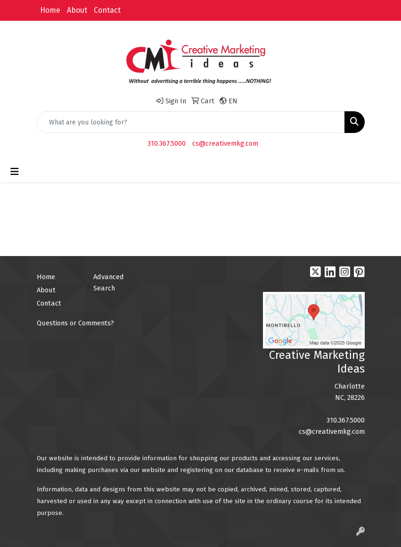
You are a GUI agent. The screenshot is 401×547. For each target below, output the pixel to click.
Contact (107, 10)
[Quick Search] (191, 122)
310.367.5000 (166, 143)
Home (50, 10)
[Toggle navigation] (15, 171)
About (77, 10)
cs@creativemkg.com (225, 143)
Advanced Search (108, 282)
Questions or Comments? (75, 323)
